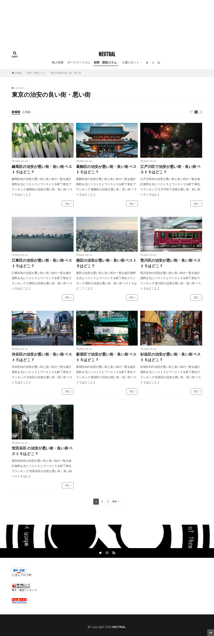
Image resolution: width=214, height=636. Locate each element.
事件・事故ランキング (24, 589)
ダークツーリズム (78, 62)
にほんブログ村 (22, 575)
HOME (18, 72)
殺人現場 (57, 62)
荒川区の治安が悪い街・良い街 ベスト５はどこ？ (170, 263)
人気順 (26, 112)
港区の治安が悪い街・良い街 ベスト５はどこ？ (106, 263)
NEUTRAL (107, 54)
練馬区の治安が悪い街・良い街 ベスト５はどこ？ (42, 169)
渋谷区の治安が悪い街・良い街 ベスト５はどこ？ (42, 357)
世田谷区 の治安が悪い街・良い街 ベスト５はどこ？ (42, 451)
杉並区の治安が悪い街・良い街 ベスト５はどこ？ (170, 357)
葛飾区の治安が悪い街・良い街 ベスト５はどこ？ (106, 169)
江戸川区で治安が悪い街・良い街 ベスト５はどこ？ (170, 169)
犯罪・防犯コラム (105, 62)
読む (67, 203)
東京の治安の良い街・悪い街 (66, 72)
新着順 (16, 112)
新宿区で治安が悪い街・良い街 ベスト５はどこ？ (106, 357)
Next (115, 501)
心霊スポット (130, 62)
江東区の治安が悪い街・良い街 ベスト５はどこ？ (42, 263)
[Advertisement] (100, 23)
